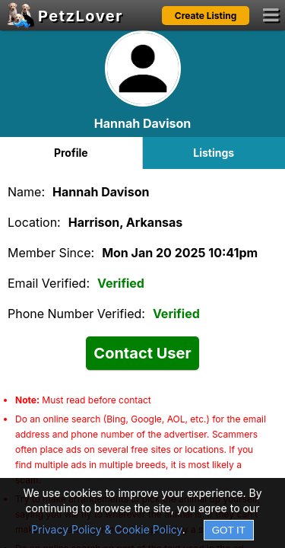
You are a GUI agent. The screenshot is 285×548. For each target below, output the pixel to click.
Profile (71, 152)
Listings (213, 152)
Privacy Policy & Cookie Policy (106, 529)
